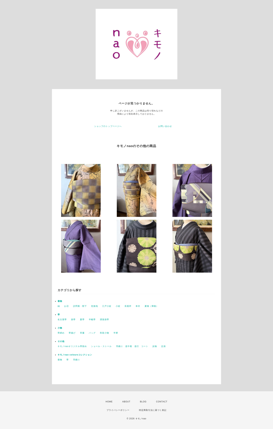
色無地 (94, 306)
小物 (60, 328)
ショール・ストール (101, 346)
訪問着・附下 (80, 306)
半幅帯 (92, 319)
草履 (82, 333)
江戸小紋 (106, 306)
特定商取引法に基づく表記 (152, 410)
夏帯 (82, 319)
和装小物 (104, 333)
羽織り (76, 359)
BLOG (143, 401)
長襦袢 (128, 306)
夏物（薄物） (151, 306)
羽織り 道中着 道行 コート (132, 346)
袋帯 (73, 319)
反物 (154, 346)
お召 (66, 306)
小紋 (118, 306)
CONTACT (161, 401)
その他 (61, 341)
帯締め (61, 333)
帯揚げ (72, 333)
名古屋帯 (62, 319)
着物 (60, 301)
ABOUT (126, 401)
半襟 (115, 333)
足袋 (163, 346)
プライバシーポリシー (118, 410)
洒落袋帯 (104, 319)
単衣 (138, 306)
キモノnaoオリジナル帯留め (72, 346)
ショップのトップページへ (108, 126)
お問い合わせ (165, 126)
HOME (109, 401)
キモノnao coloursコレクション (77, 355)
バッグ (92, 333)
